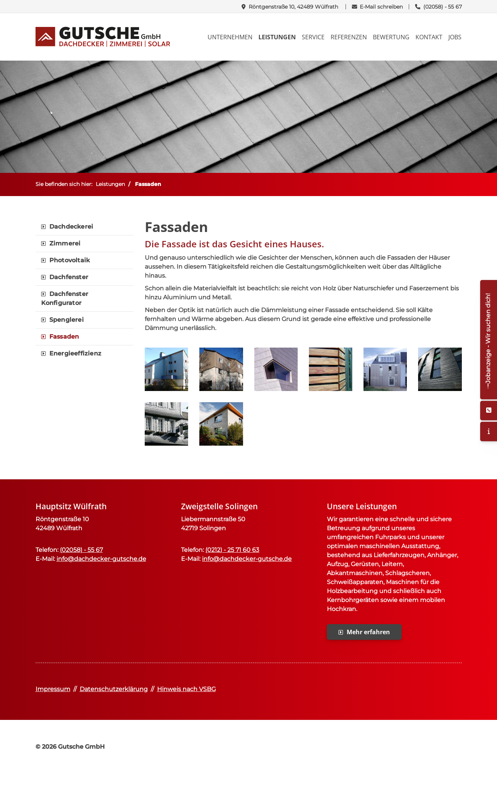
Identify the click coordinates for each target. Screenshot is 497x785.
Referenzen (349, 37)
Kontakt (428, 37)
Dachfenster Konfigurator (64, 298)
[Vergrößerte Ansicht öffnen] (166, 369)
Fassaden (148, 184)
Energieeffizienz (75, 353)
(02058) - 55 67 (442, 6)
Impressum (53, 689)
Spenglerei (66, 319)
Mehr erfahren (368, 632)
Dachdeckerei (71, 226)
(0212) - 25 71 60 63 (232, 549)
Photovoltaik (69, 260)
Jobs (454, 37)
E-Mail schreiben (381, 6)
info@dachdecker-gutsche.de (101, 558)
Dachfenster (68, 277)
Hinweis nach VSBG (186, 689)
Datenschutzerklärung (114, 689)
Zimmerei (65, 243)
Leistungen (277, 37)
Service (313, 37)
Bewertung (391, 37)
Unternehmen (230, 37)
